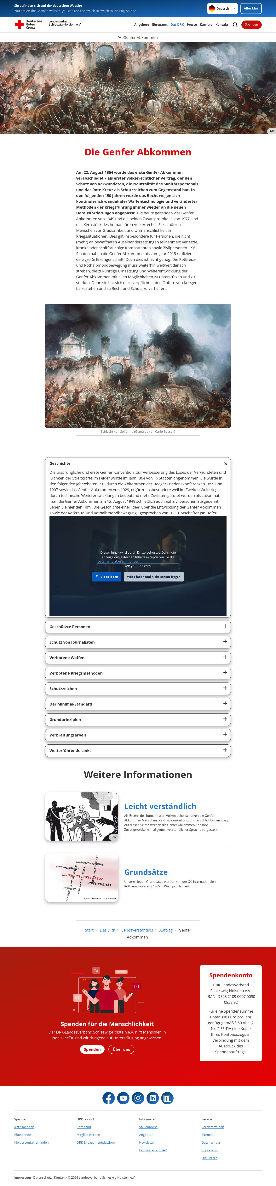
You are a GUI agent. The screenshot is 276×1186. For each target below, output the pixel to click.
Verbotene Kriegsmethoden (76, 673)
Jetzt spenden (24, 1127)
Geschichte (60, 463)
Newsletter (147, 1142)
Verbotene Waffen (66, 657)
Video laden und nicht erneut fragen (154, 577)
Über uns (121, 1049)
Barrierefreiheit (213, 1127)
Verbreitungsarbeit (67, 735)
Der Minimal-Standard (70, 704)
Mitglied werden (88, 1135)
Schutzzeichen (63, 688)
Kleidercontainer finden (31, 1142)
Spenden (251, 24)
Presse (192, 24)
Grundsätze (146, 872)
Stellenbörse (148, 1127)
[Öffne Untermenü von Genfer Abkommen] (138, 37)
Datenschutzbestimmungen (118, 561)
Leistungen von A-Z (153, 1150)
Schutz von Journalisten (72, 642)
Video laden (109, 577)
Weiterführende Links (70, 750)
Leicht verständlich (160, 806)
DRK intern (209, 1158)
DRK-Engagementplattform (96, 1142)
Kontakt (222, 24)
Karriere (206, 24)
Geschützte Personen (69, 626)
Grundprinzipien (65, 719)
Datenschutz (211, 1142)
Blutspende (22, 1135)
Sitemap (208, 1135)
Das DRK (177, 24)
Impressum (210, 1150)
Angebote (141, 24)
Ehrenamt (160, 24)
